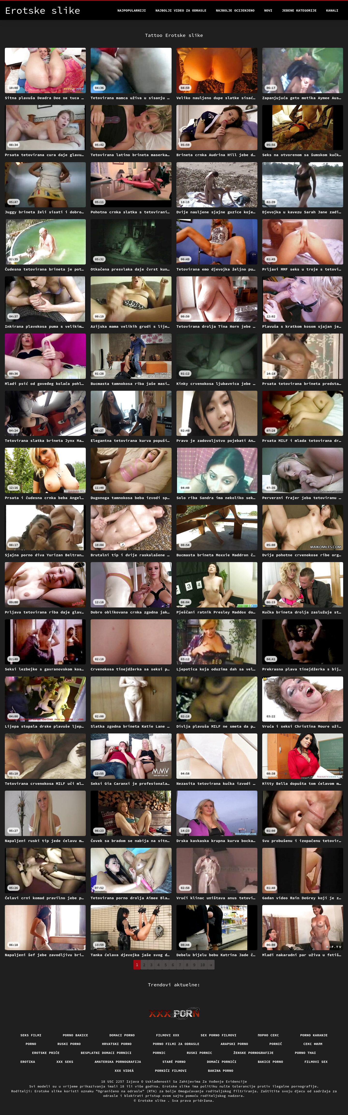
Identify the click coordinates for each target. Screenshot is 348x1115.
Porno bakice (75, 1035)
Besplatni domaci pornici (106, 1053)
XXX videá (124, 1070)
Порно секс (268, 1035)
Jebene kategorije (299, 10)
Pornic (159, 1053)
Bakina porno (220, 1070)
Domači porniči (222, 1061)
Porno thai (305, 1053)
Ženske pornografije (253, 1053)
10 (202, 964)
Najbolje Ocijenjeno (235, 10)
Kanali (332, 10)
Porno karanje (314, 1035)
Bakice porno (270, 1061)
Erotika (27, 1061)
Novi (268, 10)
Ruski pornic (199, 1053)
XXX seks (64, 1061)
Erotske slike (153, 1100)
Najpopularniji (131, 10)
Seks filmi (31, 1035)
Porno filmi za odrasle (176, 1044)
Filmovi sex (316, 1061)
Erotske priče (46, 1053)
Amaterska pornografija (117, 1061)
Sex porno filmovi (219, 1035)
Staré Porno (174, 1061)
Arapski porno (234, 1044)
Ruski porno (69, 1044)
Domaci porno (122, 1035)
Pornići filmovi (171, 1070)
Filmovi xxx (167, 1035)
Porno (31, 1044)
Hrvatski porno (117, 1044)
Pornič (275, 1044)
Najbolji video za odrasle (181, 10)
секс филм (312, 1044)
